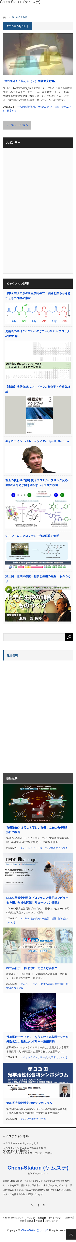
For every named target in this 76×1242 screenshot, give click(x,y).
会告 (22, 1119)
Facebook (68, 1218)
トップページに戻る (17, 125)
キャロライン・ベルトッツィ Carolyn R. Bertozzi (37, 441)
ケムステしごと (28, 984)
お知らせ (36, 918)
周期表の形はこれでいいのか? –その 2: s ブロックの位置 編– (37, 334)
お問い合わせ (51, 1221)
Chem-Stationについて (13, 1218)
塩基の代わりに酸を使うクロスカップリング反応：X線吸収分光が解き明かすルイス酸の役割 (38, 483)
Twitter (21, 1221)
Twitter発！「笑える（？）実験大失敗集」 (30, 81)
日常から (12, 110)
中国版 (39, 1221)
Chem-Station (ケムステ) (38, 1168)
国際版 (30, 1221)
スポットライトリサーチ (33, 848)
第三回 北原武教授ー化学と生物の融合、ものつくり (38, 579)
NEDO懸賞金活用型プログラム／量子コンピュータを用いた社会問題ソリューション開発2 (37, 900)
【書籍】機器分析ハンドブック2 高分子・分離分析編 (37, 389)
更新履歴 (42, 1218)
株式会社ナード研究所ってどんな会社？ (31, 968)
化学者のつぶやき (43, 106)
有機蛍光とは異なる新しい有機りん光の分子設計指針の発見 (37, 830)
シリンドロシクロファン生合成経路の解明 (32, 535)
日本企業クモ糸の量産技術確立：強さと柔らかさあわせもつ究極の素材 (38, 296)
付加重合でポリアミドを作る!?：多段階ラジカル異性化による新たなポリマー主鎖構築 (37, 1039)
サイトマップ (55, 1218)
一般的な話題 (24, 106)
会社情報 (59, 984)
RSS (43, 1205)
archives (25, 918)
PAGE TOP (71, 1234)
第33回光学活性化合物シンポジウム (29, 1103)
